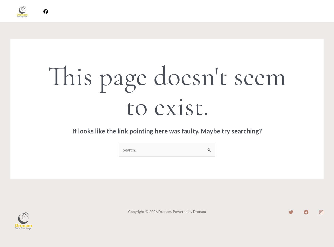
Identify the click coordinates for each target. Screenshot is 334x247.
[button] (306, 11)
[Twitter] (291, 212)
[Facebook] (45, 11)
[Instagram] (321, 212)
